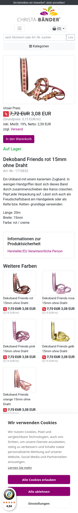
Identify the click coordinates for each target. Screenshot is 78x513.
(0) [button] (57, 29)
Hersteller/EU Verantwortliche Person (35, 251)
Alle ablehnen (39, 491)
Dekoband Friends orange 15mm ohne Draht (16, 399)
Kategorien (39, 46)
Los (70, 37)
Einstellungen (39, 503)
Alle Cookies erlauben (39, 480)
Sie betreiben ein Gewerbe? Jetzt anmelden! (39, 2)
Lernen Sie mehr (20, 467)
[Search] (34, 37)
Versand (17, 129)
